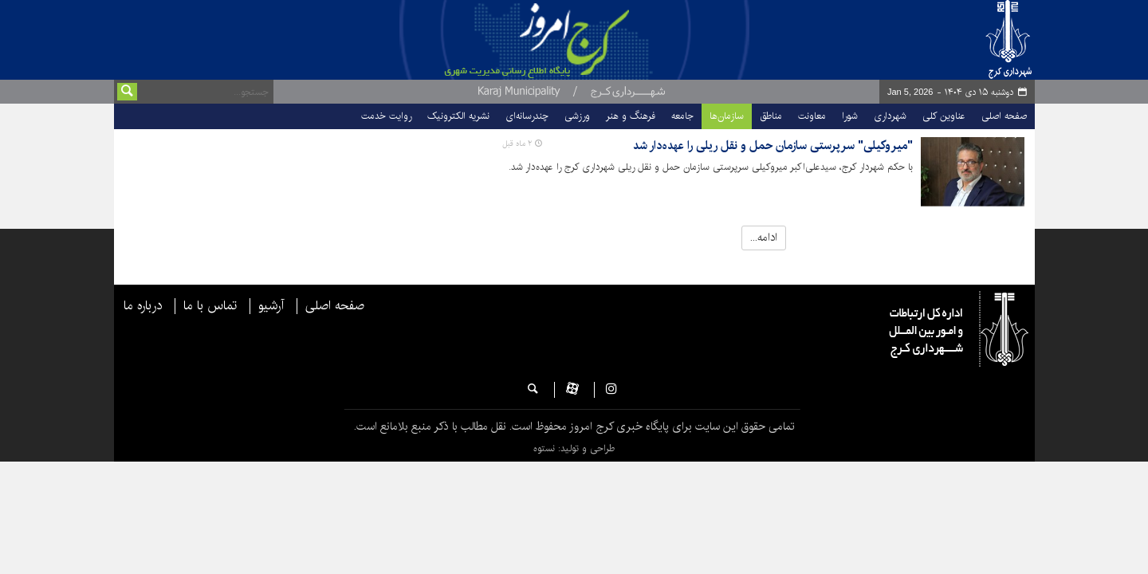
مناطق (771, 116)
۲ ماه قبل (517, 143)
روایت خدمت (386, 116)
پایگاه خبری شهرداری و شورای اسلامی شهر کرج (603, 40)
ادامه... (763, 237)
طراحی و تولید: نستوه (574, 448)
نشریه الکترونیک (458, 116)
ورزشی (577, 116)
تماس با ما (210, 306)
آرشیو (271, 306)
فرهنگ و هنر (630, 116)
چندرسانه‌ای (526, 116)
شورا (850, 116)
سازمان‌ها (727, 116)
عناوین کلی (943, 116)
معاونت (812, 116)
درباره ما (143, 306)
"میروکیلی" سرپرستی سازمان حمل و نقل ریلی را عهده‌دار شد (773, 146)
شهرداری (890, 116)
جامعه (682, 116)
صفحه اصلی (1004, 116)
